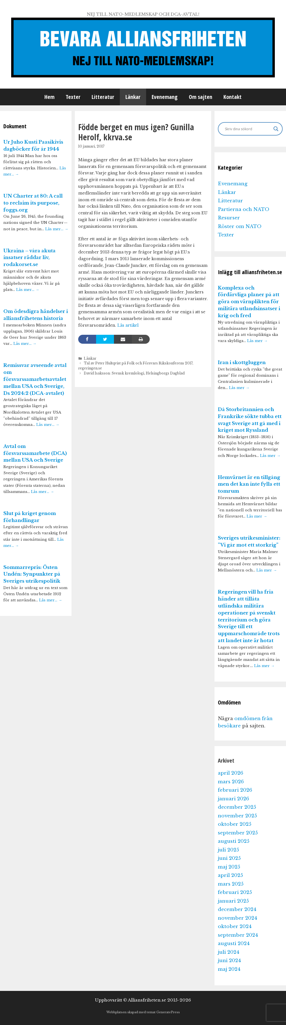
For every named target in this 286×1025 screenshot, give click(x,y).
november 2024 (237, 918)
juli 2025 (228, 850)
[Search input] (248, 129)
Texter (73, 97)
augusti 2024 (234, 943)
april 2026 (230, 773)
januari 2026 (233, 799)
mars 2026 (231, 782)
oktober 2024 (235, 926)
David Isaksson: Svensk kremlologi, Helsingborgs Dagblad (134, 373)
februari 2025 (235, 892)
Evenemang (165, 97)
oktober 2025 (234, 824)
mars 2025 (231, 884)
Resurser (229, 218)
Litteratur (103, 97)
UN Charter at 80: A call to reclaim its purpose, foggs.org (33, 203)
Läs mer (257, 340)
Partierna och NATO (243, 209)
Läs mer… (56, 229)
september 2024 (238, 935)
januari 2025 (233, 901)
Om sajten (200, 97)
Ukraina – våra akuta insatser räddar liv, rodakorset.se (29, 258)
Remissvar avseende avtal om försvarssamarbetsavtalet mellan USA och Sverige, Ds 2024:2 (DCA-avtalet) (34, 379)
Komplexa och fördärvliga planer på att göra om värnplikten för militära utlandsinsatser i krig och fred (249, 302)
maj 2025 (229, 867)
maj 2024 (229, 969)
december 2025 (237, 807)
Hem (49, 97)
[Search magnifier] (276, 129)
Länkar (132, 97)
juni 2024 (229, 961)
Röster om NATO (239, 226)
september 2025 (238, 833)
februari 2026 (235, 790)
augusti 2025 (233, 841)
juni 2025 (229, 858)
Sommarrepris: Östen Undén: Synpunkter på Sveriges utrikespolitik (31, 574)
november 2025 (237, 816)
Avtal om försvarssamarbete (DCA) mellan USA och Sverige (35, 453)
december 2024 (237, 909)
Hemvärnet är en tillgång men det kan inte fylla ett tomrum (249, 484)
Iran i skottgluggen (242, 363)
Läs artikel (127, 325)
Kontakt (232, 97)
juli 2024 (228, 952)
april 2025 (230, 875)
